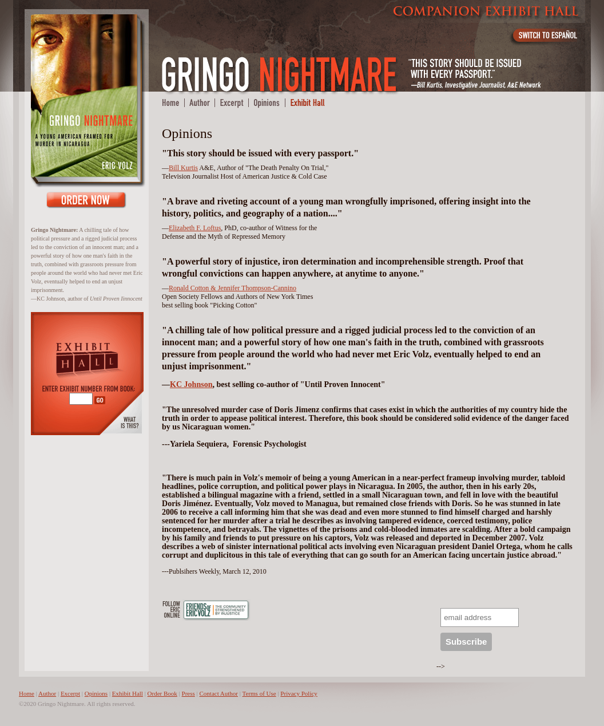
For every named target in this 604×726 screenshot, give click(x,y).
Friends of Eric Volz (216, 610)
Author (47, 693)
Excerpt (70, 693)
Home (26, 693)
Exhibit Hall (127, 693)
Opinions (96, 693)
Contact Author (219, 693)
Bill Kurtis (183, 168)
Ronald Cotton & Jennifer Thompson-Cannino (232, 288)
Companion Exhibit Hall (486, 11)
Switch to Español (547, 37)
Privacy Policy (298, 693)
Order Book (86, 200)
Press (188, 693)
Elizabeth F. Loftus (195, 228)
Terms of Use (259, 693)
